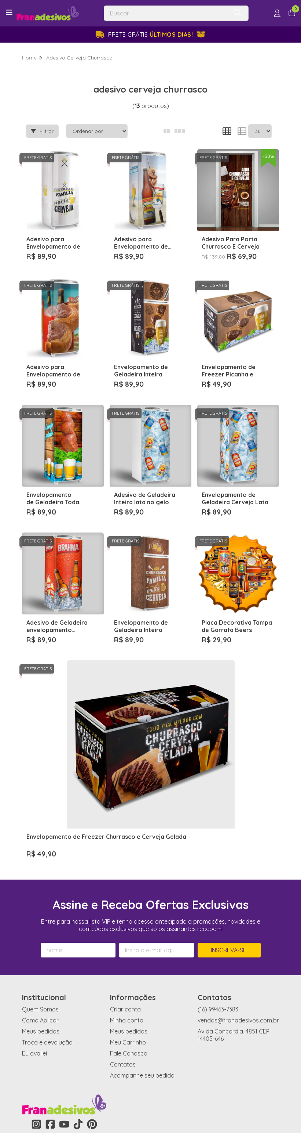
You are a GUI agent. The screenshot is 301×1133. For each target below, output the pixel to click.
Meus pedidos (40, 935)
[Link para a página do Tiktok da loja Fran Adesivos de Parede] (78, 1028)
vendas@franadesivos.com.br (238, 924)
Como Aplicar (40, 924)
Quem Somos (40, 913)
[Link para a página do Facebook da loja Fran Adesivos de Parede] (50, 1028)
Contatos (123, 968)
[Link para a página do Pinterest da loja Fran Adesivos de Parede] (92, 1028)
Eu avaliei (34, 957)
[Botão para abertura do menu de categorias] (9, 12)
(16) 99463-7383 (218, 913)
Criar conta (125, 913)
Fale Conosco (128, 957)
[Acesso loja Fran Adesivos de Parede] (277, 13)
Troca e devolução (47, 946)
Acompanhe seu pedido (142, 979)
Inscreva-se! (229, 854)
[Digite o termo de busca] (166, 13)
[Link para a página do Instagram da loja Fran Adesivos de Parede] (36, 1028)
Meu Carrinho (128, 946)
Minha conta (126, 924)
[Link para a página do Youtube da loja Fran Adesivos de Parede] (64, 1028)
